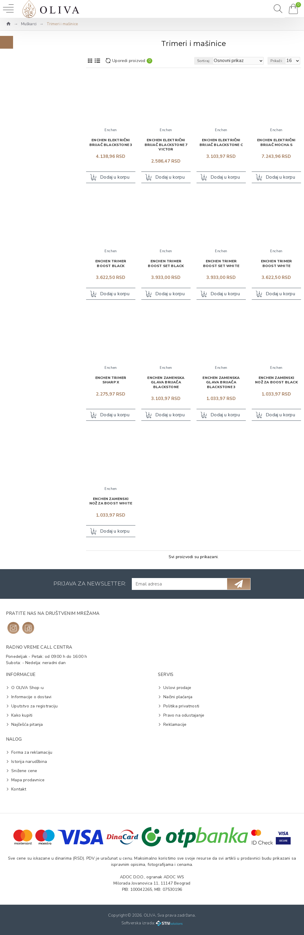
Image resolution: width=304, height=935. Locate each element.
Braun (20, 127)
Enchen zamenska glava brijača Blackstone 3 (221, 382)
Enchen (21, 117)
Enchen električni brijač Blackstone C (221, 142)
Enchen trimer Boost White (276, 264)
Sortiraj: (203, 60)
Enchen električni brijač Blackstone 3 (110, 142)
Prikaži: (276, 60)
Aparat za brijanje (31, 269)
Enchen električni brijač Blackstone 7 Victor (166, 145)
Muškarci (29, 24)
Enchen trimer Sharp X (110, 380)
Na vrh (22, 94)
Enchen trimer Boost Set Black (166, 264)
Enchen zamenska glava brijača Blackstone (165, 382)
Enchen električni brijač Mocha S (276, 142)
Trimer (20, 279)
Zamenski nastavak (33, 288)
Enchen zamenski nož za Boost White (110, 501)
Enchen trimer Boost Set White (221, 264)
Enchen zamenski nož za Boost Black (276, 380)
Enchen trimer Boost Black (110, 264)
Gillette (21, 136)
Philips (20, 146)
